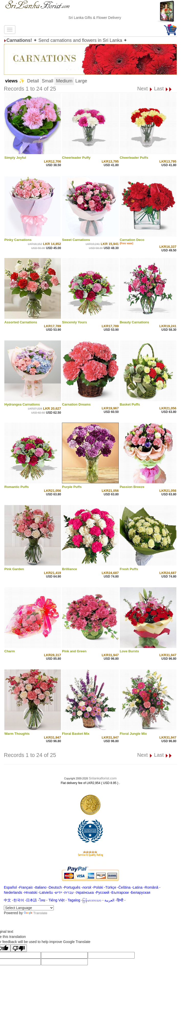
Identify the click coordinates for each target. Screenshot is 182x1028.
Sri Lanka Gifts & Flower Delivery (99, 18)
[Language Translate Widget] (29, 907)
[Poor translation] (18, 948)
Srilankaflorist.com (103, 778)
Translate (35, 913)
